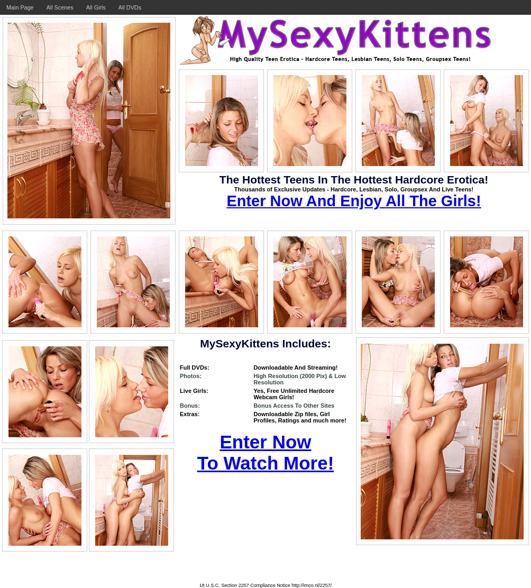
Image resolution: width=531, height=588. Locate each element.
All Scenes (60, 7)
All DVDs (129, 7)
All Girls (96, 7)
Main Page (20, 7)
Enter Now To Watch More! (265, 452)
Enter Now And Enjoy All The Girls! (353, 200)
